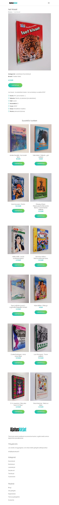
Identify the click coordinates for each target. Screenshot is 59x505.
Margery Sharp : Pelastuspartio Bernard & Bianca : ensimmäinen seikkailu (41, 206)
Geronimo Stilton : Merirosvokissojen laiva (41, 257)
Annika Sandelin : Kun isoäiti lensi (18, 156)
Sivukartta (11, 500)
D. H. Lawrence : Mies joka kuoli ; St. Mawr (18, 404)
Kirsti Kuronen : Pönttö (18, 204)
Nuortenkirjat (27, 74)
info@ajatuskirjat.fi (13, 451)
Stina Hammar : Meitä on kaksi (40, 404)
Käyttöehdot (12, 494)
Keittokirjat (11, 464)
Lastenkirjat (19, 74)
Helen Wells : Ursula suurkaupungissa (18, 257)
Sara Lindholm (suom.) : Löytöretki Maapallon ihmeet (18, 306)
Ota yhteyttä (11, 490)
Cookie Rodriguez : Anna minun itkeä (18, 355)
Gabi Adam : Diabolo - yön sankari (41, 156)
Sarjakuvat (11, 470)
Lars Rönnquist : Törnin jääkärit (41, 355)
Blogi (9, 487)
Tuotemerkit (11, 476)
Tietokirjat (11, 473)
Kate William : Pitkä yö (41, 305)
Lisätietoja (15, 85)
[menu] (49, 3)
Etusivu (10, 12)
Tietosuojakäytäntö (14, 497)
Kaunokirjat (11, 461)
